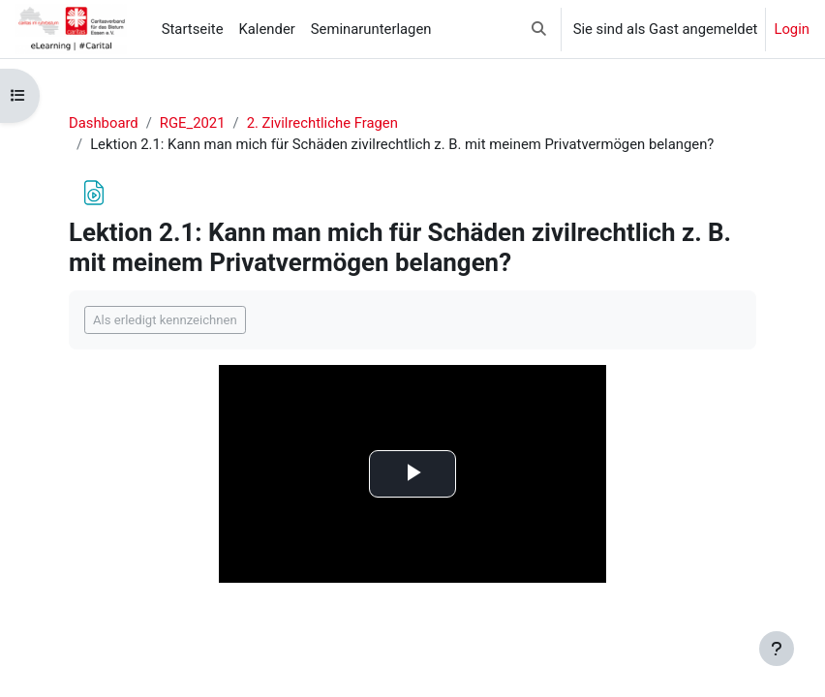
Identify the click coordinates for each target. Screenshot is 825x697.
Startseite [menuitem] (193, 29)
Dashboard (103, 123)
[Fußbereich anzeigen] (776, 648)
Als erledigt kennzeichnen (165, 320)
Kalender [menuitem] (267, 29)
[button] (539, 29)
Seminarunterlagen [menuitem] (371, 29)
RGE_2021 (193, 123)
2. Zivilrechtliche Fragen (322, 123)
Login (792, 29)
